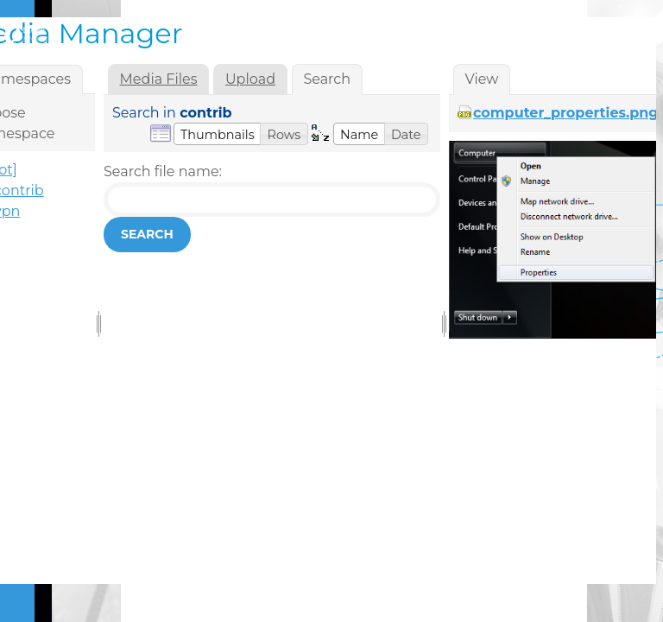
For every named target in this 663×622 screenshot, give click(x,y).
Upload (250, 79)
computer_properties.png (566, 113)
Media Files (159, 79)
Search (147, 234)
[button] (218, 134)
